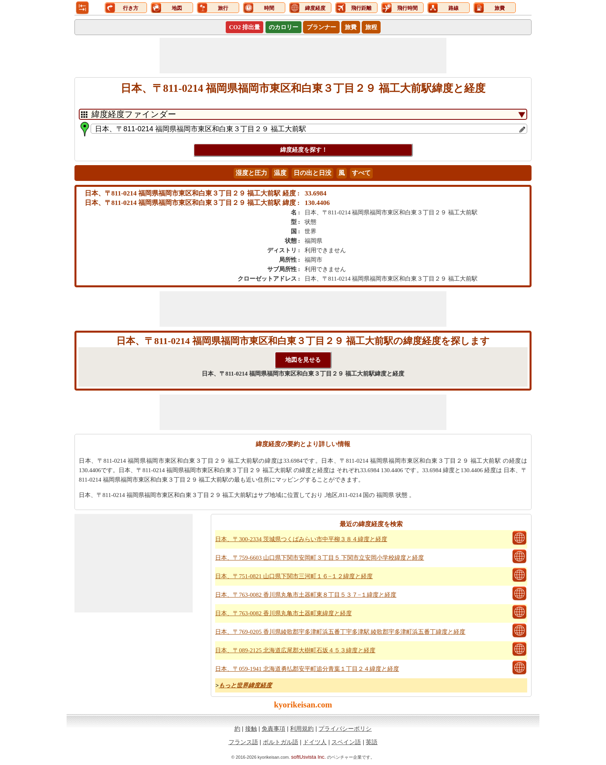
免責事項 (273, 728)
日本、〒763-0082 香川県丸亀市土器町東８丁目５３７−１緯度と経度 (305, 595)
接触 (251, 728)
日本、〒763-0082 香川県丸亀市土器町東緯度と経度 (283, 613)
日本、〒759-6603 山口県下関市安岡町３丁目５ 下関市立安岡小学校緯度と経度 (319, 558)
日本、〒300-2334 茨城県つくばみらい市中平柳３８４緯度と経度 (301, 539)
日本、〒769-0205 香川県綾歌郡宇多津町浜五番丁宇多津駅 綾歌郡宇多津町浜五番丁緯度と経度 (340, 632)
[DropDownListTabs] (303, 114)
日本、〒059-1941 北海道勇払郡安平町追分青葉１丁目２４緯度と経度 (307, 669)
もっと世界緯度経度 (245, 685)
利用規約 (302, 728)
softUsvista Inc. (308, 757)
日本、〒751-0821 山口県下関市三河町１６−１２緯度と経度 (294, 576)
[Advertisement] (303, 55)
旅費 (351, 27)
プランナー (321, 27)
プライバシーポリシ (345, 728)
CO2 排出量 (244, 27)
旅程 (371, 27)
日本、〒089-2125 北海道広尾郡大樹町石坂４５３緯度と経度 (295, 650)
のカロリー (283, 27)
